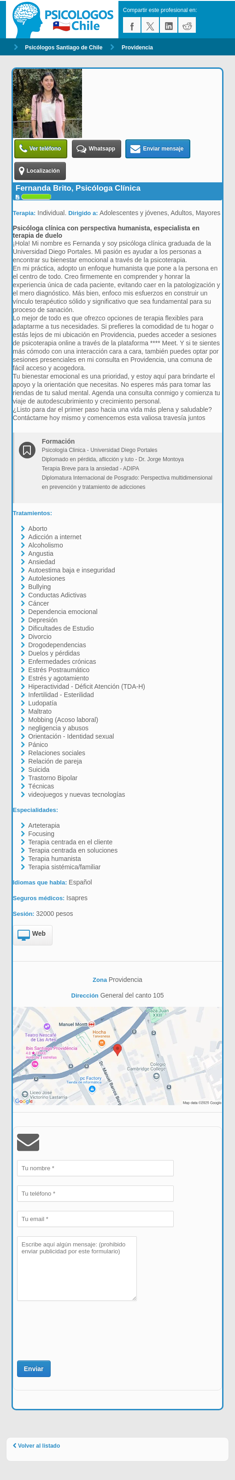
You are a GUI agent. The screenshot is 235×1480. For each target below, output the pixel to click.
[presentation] (87, 1330)
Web (32, 936)
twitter (150, 25)
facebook (132, 25)
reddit (187, 25)
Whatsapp (95, 149)
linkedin (168, 25)
